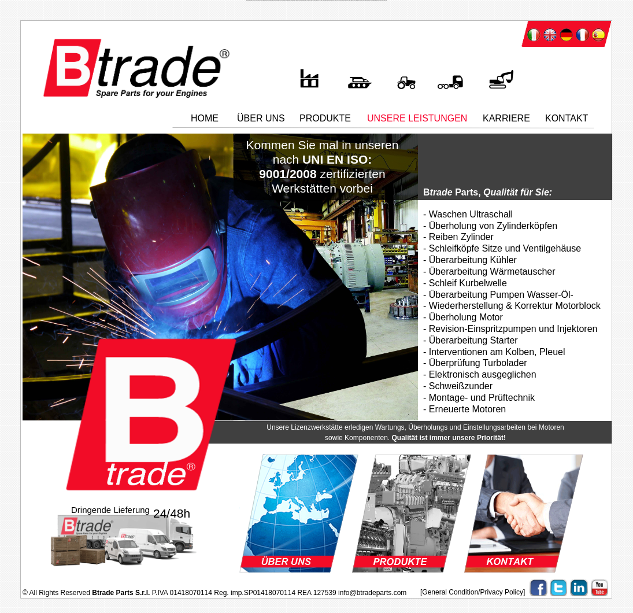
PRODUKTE (325, 118)
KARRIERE (506, 118)
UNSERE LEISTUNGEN (417, 118)
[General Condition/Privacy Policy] (472, 592)
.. (240, 111)
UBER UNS (261, 118)
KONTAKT (566, 118)
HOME (205, 118)
